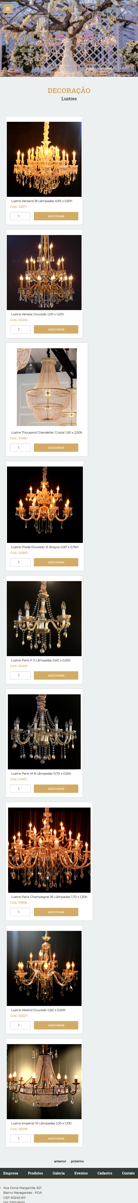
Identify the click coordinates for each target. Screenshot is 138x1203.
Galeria (59, 1173)
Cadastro (105, 1173)
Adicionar (56, 216)
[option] (69, 38)
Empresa (10, 1173)
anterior (60, 1161)
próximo (77, 1161)
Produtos (35, 1173)
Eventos (81, 1173)
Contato (128, 1173)
